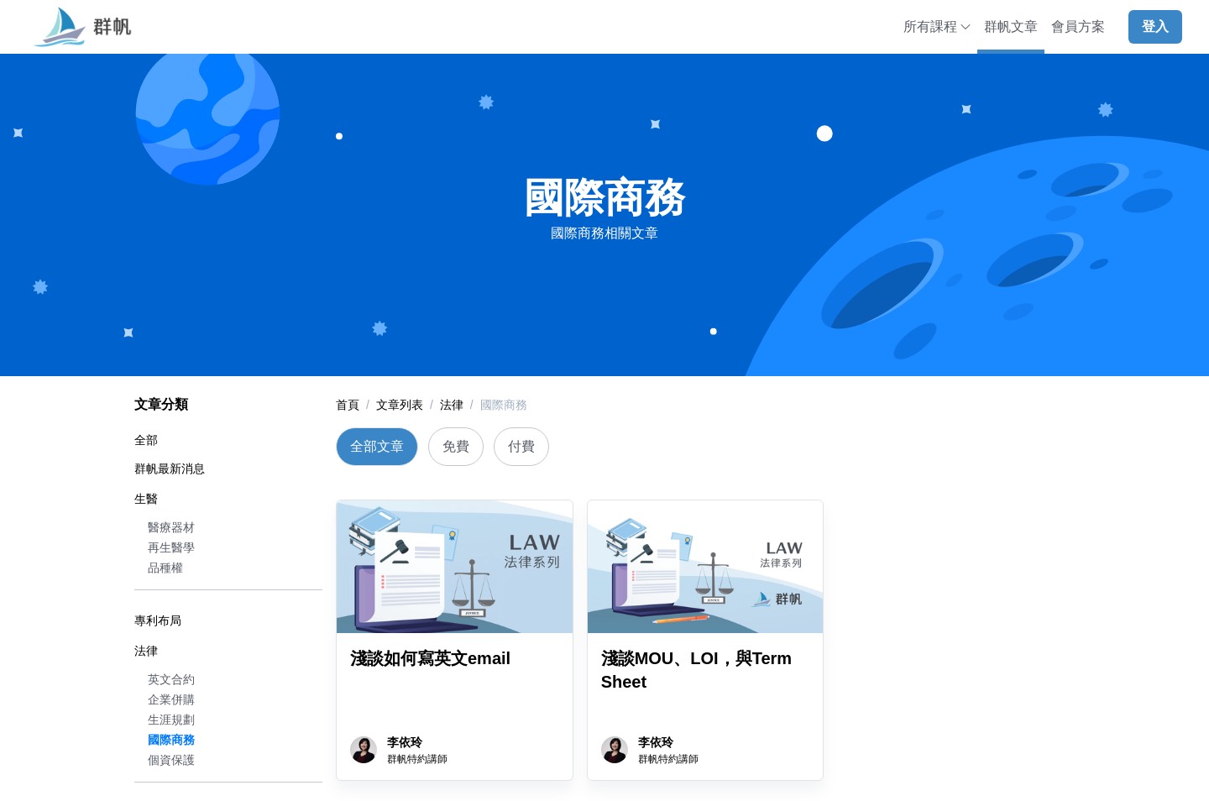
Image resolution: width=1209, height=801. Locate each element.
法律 (146, 650)
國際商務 (171, 739)
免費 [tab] (455, 446)
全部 (146, 440)
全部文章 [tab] (377, 446)
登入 (1155, 26)
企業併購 (171, 699)
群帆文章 (1011, 26)
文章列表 (399, 404)
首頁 (347, 404)
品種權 (165, 567)
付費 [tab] (521, 446)
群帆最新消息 (169, 468)
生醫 (146, 498)
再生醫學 (171, 547)
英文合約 (171, 679)
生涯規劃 (171, 719)
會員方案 (1078, 26)
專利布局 (157, 620)
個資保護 (171, 760)
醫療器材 (171, 527)
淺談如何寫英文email (430, 658)
